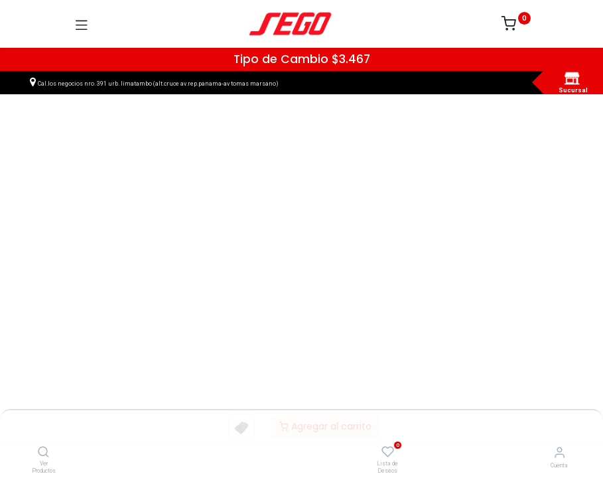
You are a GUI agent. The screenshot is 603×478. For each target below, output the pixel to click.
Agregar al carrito (325, 426)
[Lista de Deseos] (387, 452)
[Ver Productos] (43, 452)
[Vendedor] (559, 452)
